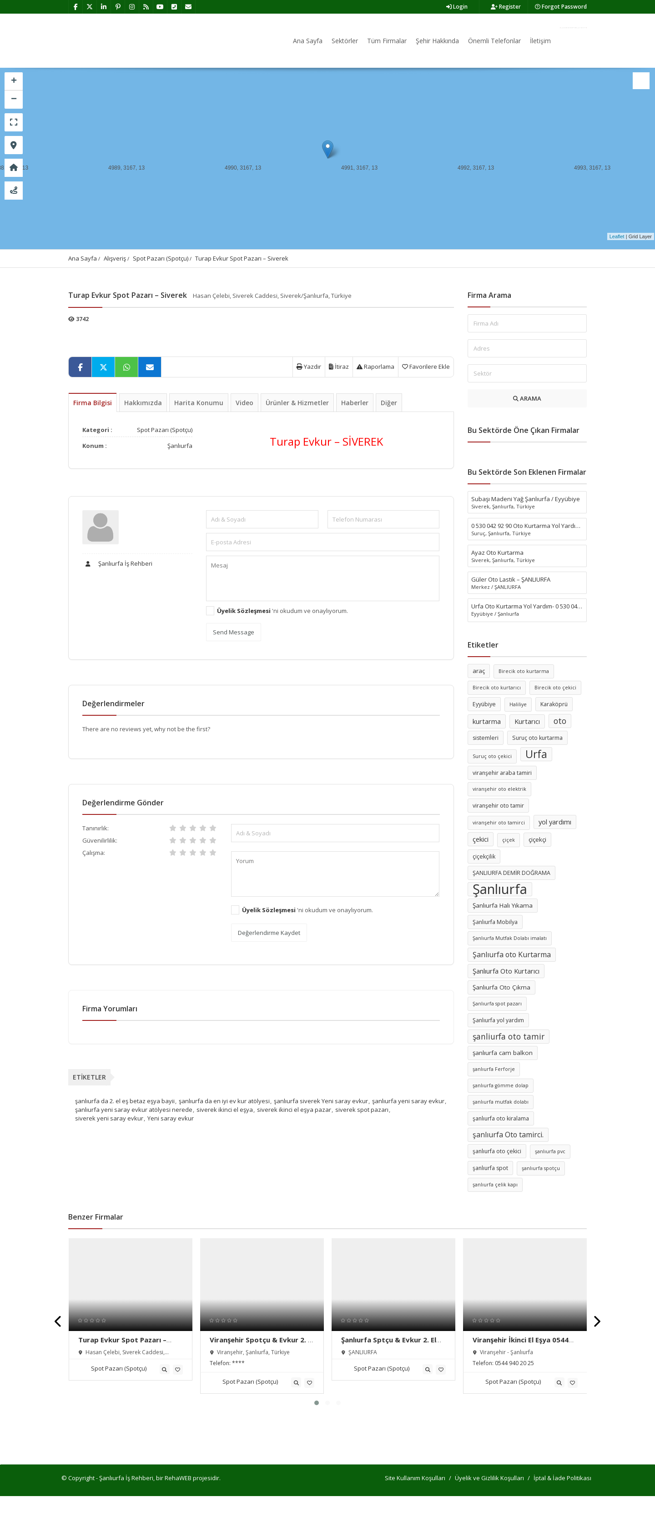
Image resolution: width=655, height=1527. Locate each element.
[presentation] (58, 1322)
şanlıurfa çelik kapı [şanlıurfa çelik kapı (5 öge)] (495, 1184)
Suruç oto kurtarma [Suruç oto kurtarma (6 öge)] (537, 738)
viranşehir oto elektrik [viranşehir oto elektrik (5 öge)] (499, 789)
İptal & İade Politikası (562, 1478)
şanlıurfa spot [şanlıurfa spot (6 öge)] (490, 1168)
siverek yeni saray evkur (109, 1118)
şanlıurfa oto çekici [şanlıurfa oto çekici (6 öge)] (497, 1151)
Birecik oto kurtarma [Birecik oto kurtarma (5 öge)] (524, 671)
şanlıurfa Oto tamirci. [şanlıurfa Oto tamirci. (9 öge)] (508, 1135)
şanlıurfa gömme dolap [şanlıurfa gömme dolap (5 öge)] (501, 1085)
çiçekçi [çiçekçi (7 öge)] (537, 839)
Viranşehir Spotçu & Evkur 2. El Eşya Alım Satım (261, 1344)
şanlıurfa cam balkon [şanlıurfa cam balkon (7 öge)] (503, 1053)
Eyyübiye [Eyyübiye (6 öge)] (484, 704)
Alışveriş (115, 258)
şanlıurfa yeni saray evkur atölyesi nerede (133, 1109)
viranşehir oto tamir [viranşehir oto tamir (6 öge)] (498, 805)
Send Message (233, 632)
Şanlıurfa (179, 446)
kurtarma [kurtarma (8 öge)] (487, 721)
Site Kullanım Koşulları (415, 1478)
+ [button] (14, 81)
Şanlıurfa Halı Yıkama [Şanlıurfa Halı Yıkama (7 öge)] (503, 905)
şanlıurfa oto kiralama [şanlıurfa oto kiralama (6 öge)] (501, 1118)
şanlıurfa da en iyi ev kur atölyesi (224, 1101)
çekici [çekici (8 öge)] (481, 839)
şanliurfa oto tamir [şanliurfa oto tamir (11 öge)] (508, 1036)
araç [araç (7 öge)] (479, 671)
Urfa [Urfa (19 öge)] (536, 754)
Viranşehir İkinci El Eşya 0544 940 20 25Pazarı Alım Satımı (521, 1344)
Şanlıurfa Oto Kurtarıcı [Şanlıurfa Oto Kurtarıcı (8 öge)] (506, 970)
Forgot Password (561, 6)
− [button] (14, 99)
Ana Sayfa (307, 40)
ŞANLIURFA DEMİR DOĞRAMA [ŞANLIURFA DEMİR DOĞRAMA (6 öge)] (511, 873)
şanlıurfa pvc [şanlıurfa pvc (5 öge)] (550, 1151)
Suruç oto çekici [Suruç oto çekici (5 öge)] (492, 756)
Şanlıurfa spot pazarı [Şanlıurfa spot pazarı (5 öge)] (497, 1003)
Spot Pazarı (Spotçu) (160, 258)
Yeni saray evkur (170, 1118)
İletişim (540, 40)
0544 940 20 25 (514, 1363)
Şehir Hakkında (437, 40)
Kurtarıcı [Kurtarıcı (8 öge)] (527, 721)
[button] (316, 1402)
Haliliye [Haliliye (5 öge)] (518, 704)
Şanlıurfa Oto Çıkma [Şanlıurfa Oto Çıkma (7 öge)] (501, 987)
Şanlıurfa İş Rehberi (117, 563)
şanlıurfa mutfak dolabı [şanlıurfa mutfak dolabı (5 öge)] (501, 1102)
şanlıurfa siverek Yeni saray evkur (321, 1101)
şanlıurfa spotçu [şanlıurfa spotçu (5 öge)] (541, 1168)
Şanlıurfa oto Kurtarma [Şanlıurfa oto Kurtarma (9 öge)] (512, 954)
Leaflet (617, 236)
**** (238, 1363)
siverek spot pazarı (361, 1109)
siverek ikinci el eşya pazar (294, 1109)
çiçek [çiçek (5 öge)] (508, 840)
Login (457, 6)
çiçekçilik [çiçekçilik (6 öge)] (484, 856)
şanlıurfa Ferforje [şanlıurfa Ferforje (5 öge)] (494, 1069)
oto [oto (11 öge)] (560, 720)
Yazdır (309, 366)
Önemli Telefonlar (494, 40)
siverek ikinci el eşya (224, 1109)
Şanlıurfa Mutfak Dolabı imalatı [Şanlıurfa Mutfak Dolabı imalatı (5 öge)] (510, 938)
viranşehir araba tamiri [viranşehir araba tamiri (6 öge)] (502, 773)
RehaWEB (178, 1478)
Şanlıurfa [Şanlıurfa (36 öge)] (500, 889)
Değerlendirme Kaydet (269, 933)
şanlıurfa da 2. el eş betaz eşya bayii (125, 1101)
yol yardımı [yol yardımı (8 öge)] (555, 821)
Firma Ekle (573, 27)
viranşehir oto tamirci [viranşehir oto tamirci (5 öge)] (499, 822)
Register (506, 6)
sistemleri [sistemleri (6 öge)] (486, 738)
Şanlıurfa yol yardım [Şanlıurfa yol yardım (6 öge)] (498, 1020)
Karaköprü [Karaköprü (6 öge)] (554, 704)
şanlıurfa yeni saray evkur (408, 1101)
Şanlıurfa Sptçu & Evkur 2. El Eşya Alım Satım (388, 1344)
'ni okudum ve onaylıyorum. (282, 611)
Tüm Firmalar (387, 40)
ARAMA (527, 398)
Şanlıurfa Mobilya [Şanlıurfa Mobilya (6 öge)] (495, 922)
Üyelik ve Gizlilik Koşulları (489, 1478)
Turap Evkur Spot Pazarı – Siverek (241, 258)
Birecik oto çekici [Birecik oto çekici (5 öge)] (555, 687)
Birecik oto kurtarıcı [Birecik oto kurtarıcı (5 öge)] (497, 687)
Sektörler (345, 40)
